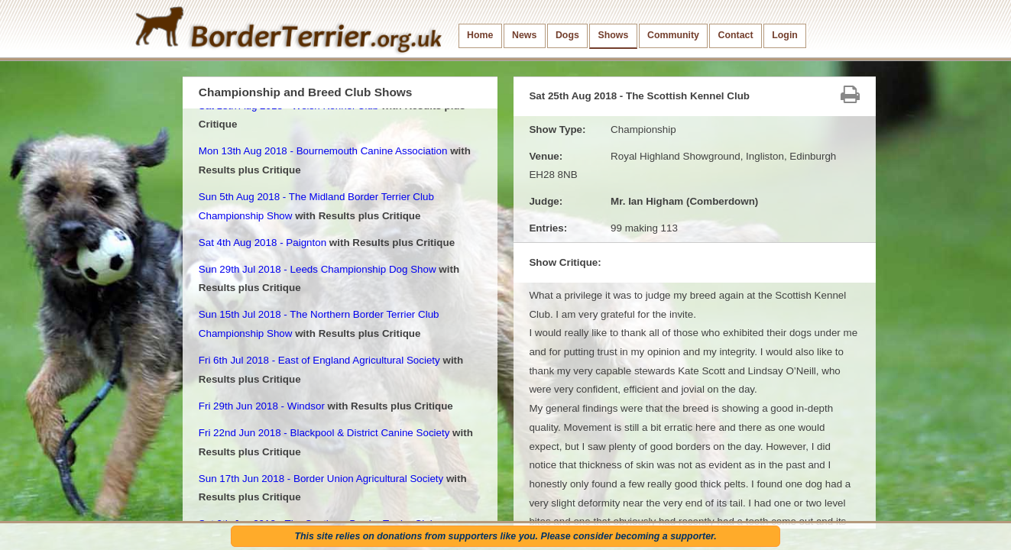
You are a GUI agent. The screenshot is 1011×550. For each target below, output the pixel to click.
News (524, 35)
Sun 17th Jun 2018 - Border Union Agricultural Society (321, 478)
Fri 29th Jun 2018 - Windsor (262, 406)
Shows (613, 35)
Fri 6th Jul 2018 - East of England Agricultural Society (319, 360)
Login (785, 35)
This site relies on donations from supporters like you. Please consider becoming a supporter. (505, 536)
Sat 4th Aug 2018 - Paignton (262, 242)
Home (480, 35)
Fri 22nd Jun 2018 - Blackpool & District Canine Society (324, 432)
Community (673, 35)
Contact (735, 35)
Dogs (567, 35)
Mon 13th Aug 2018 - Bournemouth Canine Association (323, 151)
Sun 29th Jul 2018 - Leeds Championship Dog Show (317, 269)
